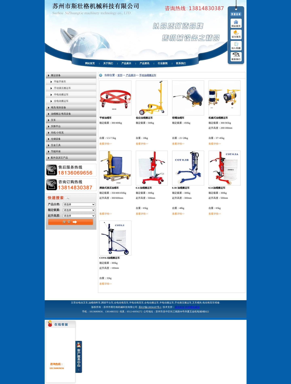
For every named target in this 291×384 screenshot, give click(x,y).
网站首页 (90, 63)
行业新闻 (163, 63)
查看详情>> (105, 143)
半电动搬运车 (61, 94)
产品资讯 (144, 63)
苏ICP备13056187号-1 (150, 307)
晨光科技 (180, 307)
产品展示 (126, 63)
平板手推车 (60, 81)
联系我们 (181, 63)
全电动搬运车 (61, 101)
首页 (119, 75)
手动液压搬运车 (62, 88)
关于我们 (108, 63)
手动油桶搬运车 (147, 75)
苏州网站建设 (192, 307)
